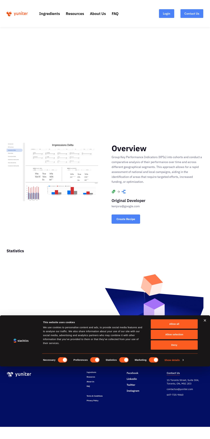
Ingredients (49, 13)
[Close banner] (205, 393)
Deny (174, 417)
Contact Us (173, 377)
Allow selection (174, 406)
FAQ (115, 13)
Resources (75, 13)
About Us (98, 13)
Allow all (174, 396)
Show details (172, 432)
